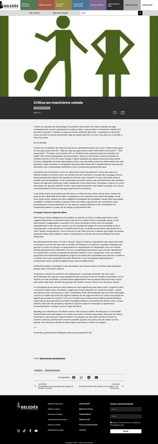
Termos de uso (84, 419)
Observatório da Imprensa (52, 358)
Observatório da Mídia (114, 5)
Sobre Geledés (147, 5)
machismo (38, 370)
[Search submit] (140, 13)
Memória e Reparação (26, 5)
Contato (82, 430)
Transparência (85, 414)
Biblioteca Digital (131, 5)
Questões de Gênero (42, 108)
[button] (73, 377)
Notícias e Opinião (97, 5)
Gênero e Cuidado (45, 5)
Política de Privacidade (88, 425)
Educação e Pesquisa (60, 5)
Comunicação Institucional (78, 5)
